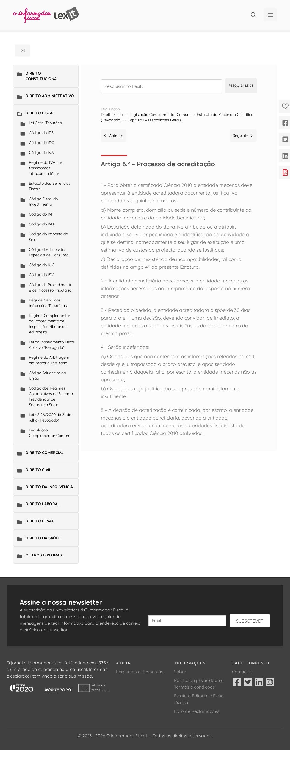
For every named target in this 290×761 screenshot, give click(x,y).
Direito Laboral (43, 503)
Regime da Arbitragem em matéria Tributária (49, 360)
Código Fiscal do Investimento (43, 201)
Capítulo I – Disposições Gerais (154, 120)
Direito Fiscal (40, 112)
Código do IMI (41, 214)
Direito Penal (40, 520)
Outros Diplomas (44, 555)
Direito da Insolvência (49, 486)
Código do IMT (41, 224)
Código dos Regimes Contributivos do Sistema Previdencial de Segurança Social (51, 396)
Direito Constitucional (42, 76)
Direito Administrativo (50, 95)
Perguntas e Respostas (139, 671)
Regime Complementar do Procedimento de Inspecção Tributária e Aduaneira (49, 324)
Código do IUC (41, 264)
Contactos (242, 671)
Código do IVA (41, 152)
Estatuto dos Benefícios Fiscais (49, 186)
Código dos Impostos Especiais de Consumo (48, 252)
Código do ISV (41, 274)
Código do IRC (41, 142)
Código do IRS (41, 132)
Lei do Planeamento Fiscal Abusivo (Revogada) (52, 344)
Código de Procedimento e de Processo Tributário (50, 287)
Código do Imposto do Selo (48, 237)
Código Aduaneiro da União (47, 375)
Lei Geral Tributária (45, 122)
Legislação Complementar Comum (49, 433)
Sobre (180, 671)
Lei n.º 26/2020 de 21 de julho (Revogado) (50, 417)
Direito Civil (38, 469)
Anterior (113, 135)
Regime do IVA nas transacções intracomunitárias (46, 168)
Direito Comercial (45, 452)
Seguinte (243, 135)
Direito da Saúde (43, 538)
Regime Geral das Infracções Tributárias (48, 303)
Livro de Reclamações (196, 711)
